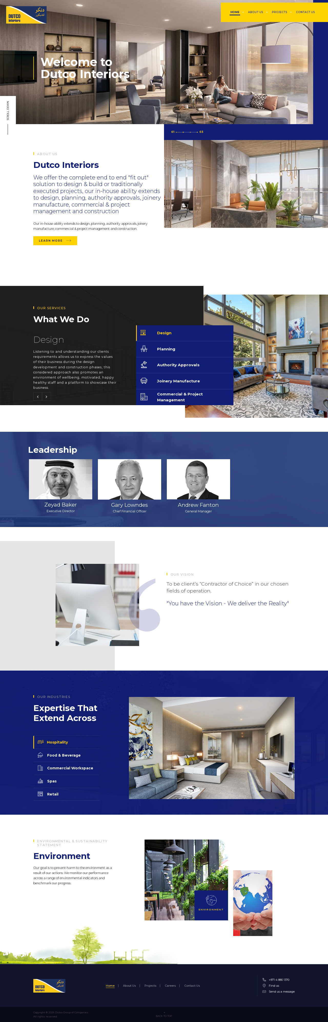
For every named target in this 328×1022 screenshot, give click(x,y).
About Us (129, 985)
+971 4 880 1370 (279, 980)
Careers (170, 985)
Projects (150, 985)
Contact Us (192, 985)
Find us (274, 985)
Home (110, 985)
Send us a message (282, 991)
